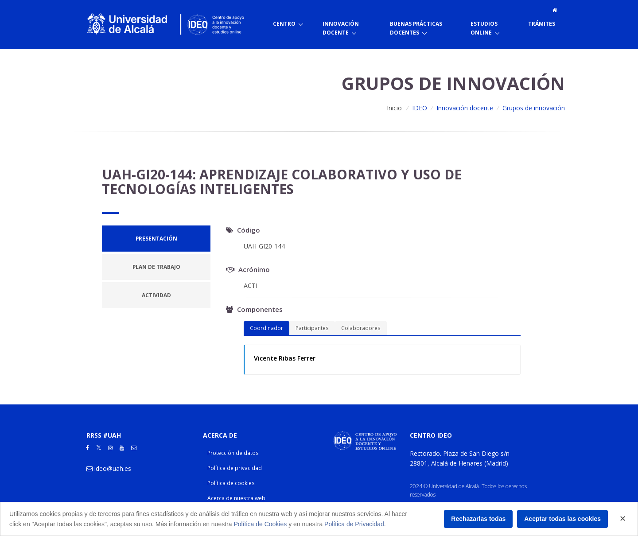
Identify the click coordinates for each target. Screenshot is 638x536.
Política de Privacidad (354, 524)
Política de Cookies (260, 524)
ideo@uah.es (112, 468)
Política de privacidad (234, 468)
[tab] (156, 238)
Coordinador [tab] (266, 327)
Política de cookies (231, 483)
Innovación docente (464, 108)
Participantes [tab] (312, 327)
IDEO (419, 108)
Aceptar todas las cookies (562, 518)
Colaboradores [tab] (361, 327)
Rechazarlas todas (478, 518)
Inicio (394, 108)
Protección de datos (233, 453)
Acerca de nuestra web (236, 498)
